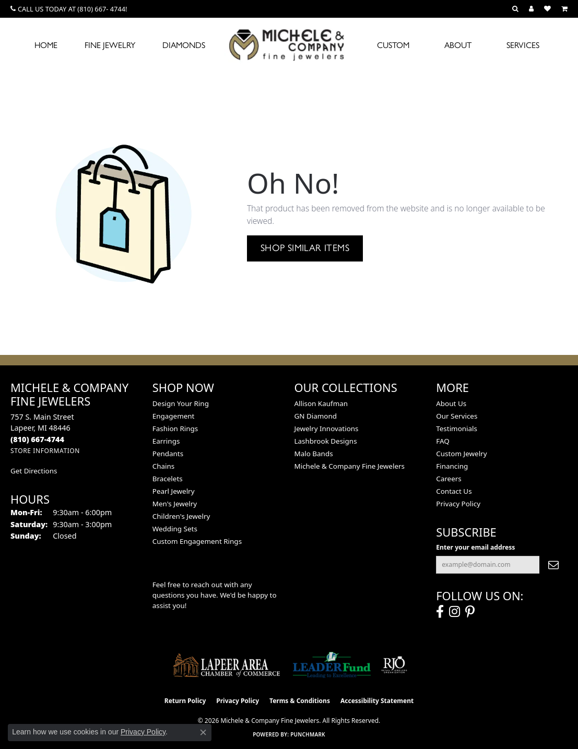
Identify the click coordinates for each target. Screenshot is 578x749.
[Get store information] (45, 450)
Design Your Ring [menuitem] (180, 403)
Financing (452, 466)
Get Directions (33, 470)
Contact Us (453, 491)
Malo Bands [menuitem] (313, 453)
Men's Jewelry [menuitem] (174, 503)
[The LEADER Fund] (332, 665)
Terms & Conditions (299, 700)
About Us (451, 403)
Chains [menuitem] (163, 466)
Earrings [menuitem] (166, 441)
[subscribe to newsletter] (553, 565)
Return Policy (185, 700)
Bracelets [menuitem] (167, 478)
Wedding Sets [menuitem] (174, 528)
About (457, 45)
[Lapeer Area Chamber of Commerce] (226, 665)
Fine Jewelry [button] (110, 45)
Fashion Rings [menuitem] (175, 428)
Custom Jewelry (461, 453)
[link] (68, 9)
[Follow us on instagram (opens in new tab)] (454, 611)
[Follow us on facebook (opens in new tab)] (440, 611)
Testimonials (456, 428)
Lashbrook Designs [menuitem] (325, 441)
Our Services (456, 416)
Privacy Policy (458, 503)
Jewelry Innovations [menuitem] (326, 428)
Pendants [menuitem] (167, 453)
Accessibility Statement (377, 700)
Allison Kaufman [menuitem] (321, 403)
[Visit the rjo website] (394, 665)
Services (522, 45)
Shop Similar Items (305, 248)
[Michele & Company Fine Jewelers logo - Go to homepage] (289, 44)
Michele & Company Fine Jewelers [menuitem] (349, 466)
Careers (448, 478)
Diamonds (183, 45)
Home (45, 45)
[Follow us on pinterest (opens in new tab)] (470, 611)
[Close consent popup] (203, 732)
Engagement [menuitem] (173, 416)
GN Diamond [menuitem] (315, 416)
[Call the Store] (37, 439)
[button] (515, 9)
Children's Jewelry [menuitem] (181, 516)
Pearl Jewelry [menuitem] (173, 491)
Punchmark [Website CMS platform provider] (307, 734)
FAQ (443, 441)
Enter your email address (475, 547)
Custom (393, 45)
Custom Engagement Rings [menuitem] (197, 541)
